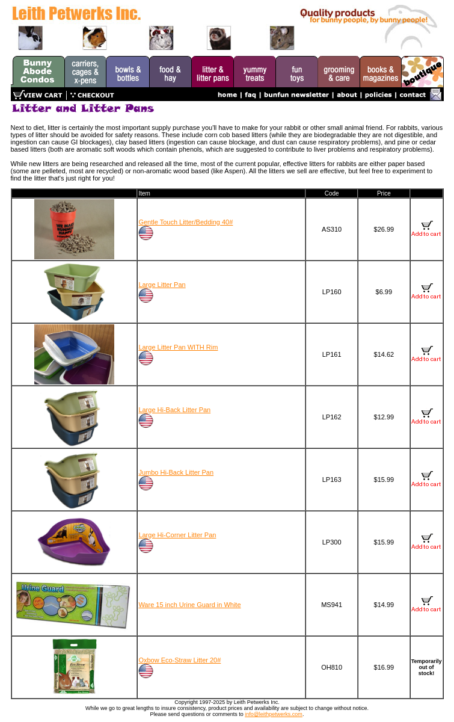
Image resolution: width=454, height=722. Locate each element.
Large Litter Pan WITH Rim (178, 347)
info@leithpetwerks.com (273, 714)
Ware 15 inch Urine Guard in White (189, 604)
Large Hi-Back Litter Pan (174, 409)
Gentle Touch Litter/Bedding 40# (185, 222)
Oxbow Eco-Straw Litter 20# (179, 660)
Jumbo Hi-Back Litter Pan (175, 472)
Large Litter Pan (161, 284)
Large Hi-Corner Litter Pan (177, 534)
